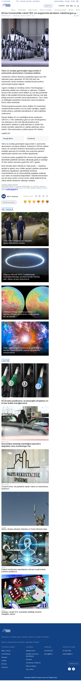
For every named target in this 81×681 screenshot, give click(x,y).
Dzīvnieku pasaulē (60, 10)
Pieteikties (60, 5)
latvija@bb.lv (48, 655)
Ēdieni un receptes (46, 10)
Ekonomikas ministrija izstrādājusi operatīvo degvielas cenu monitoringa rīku (21, 445)
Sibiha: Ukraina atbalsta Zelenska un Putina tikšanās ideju (24, 530)
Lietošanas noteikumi (33, 663)
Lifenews (4, 668)
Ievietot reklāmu (59, 1)
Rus (67, 6)
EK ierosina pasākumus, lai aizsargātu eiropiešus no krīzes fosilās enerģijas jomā (24, 402)
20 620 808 (67, 651)
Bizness (3, 610)
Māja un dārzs (33, 10)
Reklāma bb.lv (31, 651)
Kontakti (67, 1)
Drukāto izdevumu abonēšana (32, 656)
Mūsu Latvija (4, 442)
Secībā (75, 1)
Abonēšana (36, 1)
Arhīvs (78, 10)
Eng (71, 6)
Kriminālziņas (5, 655)
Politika (3, 661)
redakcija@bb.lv (12, 190)
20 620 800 (48, 651)
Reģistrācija (48, 6)
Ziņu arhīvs (30, 670)
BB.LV (78, 16)
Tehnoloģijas (22, 10)
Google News (8, 139)
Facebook (31, 139)
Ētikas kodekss (31, 667)
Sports (13, 10)
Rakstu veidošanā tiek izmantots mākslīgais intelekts (20, 643)
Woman (71, 10)
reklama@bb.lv (68, 655)
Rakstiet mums (73, 664)
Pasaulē (3, 399)
